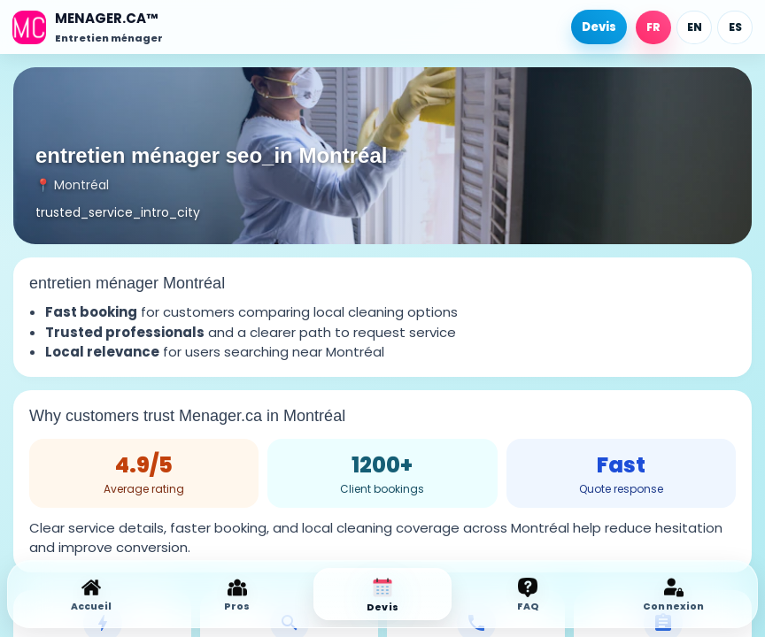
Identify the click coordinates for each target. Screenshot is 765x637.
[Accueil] (87, 27)
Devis (599, 27)
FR (653, 27)
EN (694, 27)
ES (735, 27)
